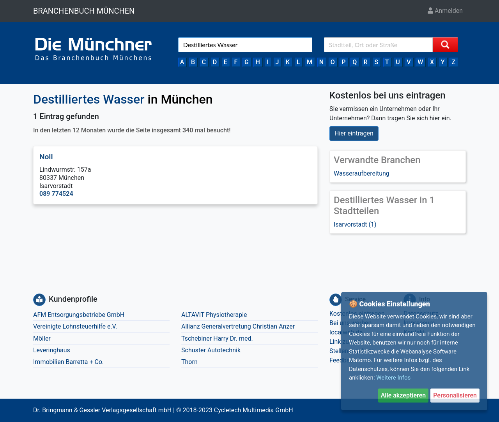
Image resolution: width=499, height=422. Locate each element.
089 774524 (56, 193)
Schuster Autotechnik (211, 350)
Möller (42, 338)
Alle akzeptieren (403, 395)
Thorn (189, 362)
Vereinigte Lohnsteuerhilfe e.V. (75, 326)
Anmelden (445, 10)
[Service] (335, 300)
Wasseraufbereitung (361, 173)
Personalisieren (455, 395)
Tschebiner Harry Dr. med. (217, 338)
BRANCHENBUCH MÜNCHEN (83, 11)
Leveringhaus (51, 350)
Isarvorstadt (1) (355, 224)
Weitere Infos (393, 377)
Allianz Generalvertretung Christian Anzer (238, 326)
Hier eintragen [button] (353, 133)
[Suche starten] (445, 44)
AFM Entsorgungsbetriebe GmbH (78, 314)
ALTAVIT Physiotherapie (214, 314)
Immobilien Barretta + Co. (68, 362)
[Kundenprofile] (39, 300)
